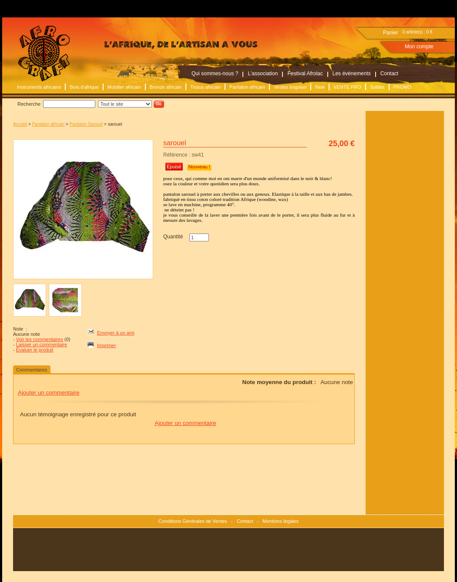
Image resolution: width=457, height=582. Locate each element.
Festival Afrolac (305, 73)
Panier (390, 33)
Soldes (377, 87)
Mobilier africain (124, 87)
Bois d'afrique (84, 87)
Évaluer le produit (35, 349)
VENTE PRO (347, 87)
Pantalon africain (247, 87)
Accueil (20, 124)
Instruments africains (39, 87)
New (320, 87)
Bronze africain (165, 87)
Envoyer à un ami (115, 332)
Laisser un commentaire (41, 344)
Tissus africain (205, 87)
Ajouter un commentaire (49, 392)
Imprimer (106, 345)
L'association (263, 73)
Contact (389, 73)
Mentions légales (280, 521)
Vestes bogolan (290, 87)
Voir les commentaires (39, 339)
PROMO (402, 87)
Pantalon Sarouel (86, 124)
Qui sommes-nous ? (215, 73)
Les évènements (352, 73)
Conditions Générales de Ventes (192, 521)
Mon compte (419, 46)
